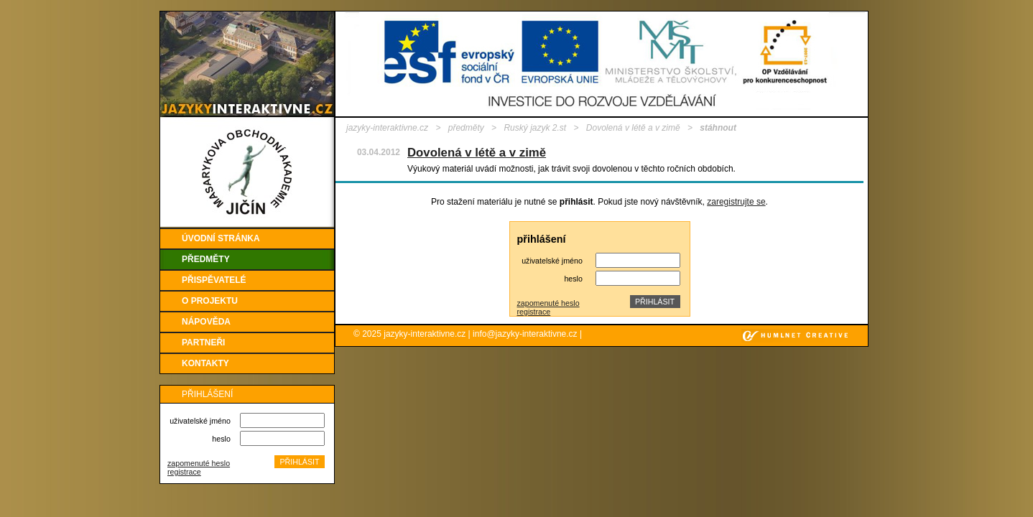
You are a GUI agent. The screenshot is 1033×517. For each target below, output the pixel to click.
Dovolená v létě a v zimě (633, 128)
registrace (184, 471)
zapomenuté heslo (198, 463)
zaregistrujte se (736, 202)
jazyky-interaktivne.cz (387, 128)
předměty (466, 128)
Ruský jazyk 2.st (535, 128)
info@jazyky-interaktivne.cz (525, 334)
